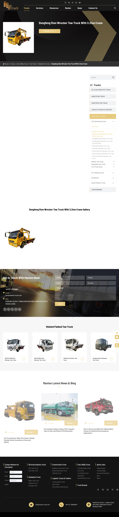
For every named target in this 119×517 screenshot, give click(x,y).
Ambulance (95, 178)
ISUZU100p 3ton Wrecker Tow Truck (103, 151)
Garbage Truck (33, 486)
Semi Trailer (55, 484)
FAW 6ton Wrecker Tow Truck (100, 146)
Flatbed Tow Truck (44, 64)
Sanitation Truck (98, 96)
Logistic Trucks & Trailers (101, 110)
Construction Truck (99, 103)
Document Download (103, 473)
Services (39, 8)
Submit (60, 304)
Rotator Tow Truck (97, 162)
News (80, 8)
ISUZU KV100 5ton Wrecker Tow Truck (10, 359)
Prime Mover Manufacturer (60, 487)
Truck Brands (96, 189)
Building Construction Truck (60, 468)
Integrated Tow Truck (98, 164)
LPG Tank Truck (33, 468)
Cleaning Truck (33, 483)
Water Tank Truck (34, 481)
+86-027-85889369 (30, 2)
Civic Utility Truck (22, 64)
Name (6, 472)
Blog (98, 476)
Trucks (26, 8)
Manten (68, 8)
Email (6, 476)
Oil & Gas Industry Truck (101, 90)
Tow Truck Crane (96, 167)
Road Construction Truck (59, 471)
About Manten (101, 468)
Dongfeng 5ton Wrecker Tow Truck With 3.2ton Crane (69, 64)
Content (7, 480)
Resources (54, 8)
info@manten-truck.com (51, 2)
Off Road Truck (56, 473)
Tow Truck (33, 64)
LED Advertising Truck (98, 121)
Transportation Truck (58, 482)
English (111, 2)
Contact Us (93, 8)
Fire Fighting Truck (97, 173)
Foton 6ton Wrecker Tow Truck (101, 148)
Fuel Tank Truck (33, 471)
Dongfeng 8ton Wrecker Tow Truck (102, 138)
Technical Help (101, 471)
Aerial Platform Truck (98, 183)
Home (7, 64)
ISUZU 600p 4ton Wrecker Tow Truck (103, 154)
